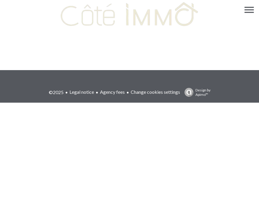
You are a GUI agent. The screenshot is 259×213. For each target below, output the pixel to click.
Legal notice (81, 92)
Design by (196, 92)
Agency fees (112, 92)
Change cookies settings (155, 92)
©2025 (56, 92)
